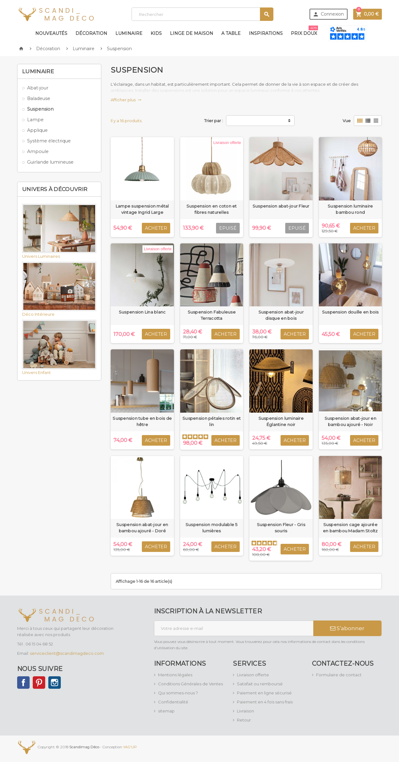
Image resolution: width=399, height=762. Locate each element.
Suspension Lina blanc (142, 311)
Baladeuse (38, 98)
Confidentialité (173, 701)
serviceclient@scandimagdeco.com (67, 653)
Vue (347, 120)
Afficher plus (126, 99)
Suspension (40, 109)
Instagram (54, 682)
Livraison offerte (253, 674)
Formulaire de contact (339, 674)
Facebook (23, 682)
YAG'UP (130, 747)
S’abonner (347, 628)
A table (231, 33)
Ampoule (38, 151)
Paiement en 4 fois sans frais (265, 701)
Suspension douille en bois (350, 311)
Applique (37, 130)
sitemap (166, 710)
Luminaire (128, 33)
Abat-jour (37, 88)
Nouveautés (51, 33)
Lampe (35, 119)
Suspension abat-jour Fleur (281, 206)
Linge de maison (191, 33)
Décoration (91, 33)
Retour (244, 719)
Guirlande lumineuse (50, 162)
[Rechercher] (202, 14)
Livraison (245, 710)
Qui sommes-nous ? (178, 692)
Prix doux (304, 31)
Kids (156, 33)
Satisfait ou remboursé (260, 683)
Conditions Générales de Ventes (190, 683)
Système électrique (49, 141)
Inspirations (266, 33)
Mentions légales (175, 674)
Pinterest (39, 682)
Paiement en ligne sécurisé (264, 692)
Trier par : (213, 120)
